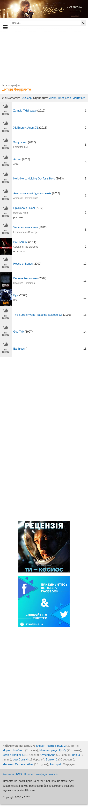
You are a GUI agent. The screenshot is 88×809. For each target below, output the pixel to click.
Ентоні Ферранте (16, 89)
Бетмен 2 (51, 759)
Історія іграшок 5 (13, 754)
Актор (52, 98)
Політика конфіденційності (41, 774)
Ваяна (76, 754)
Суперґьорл (47, 754)
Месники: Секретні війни (18, 764)
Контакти (8, 774)
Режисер (26, 98)
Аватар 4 (55, 764)
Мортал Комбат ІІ (13, 750)
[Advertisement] (44, 56)
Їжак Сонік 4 (20, 759)
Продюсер (64, 98)
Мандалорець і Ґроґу (52, 750)
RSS (19, 774)
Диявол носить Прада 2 (51, 745)
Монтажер (78, 98)
